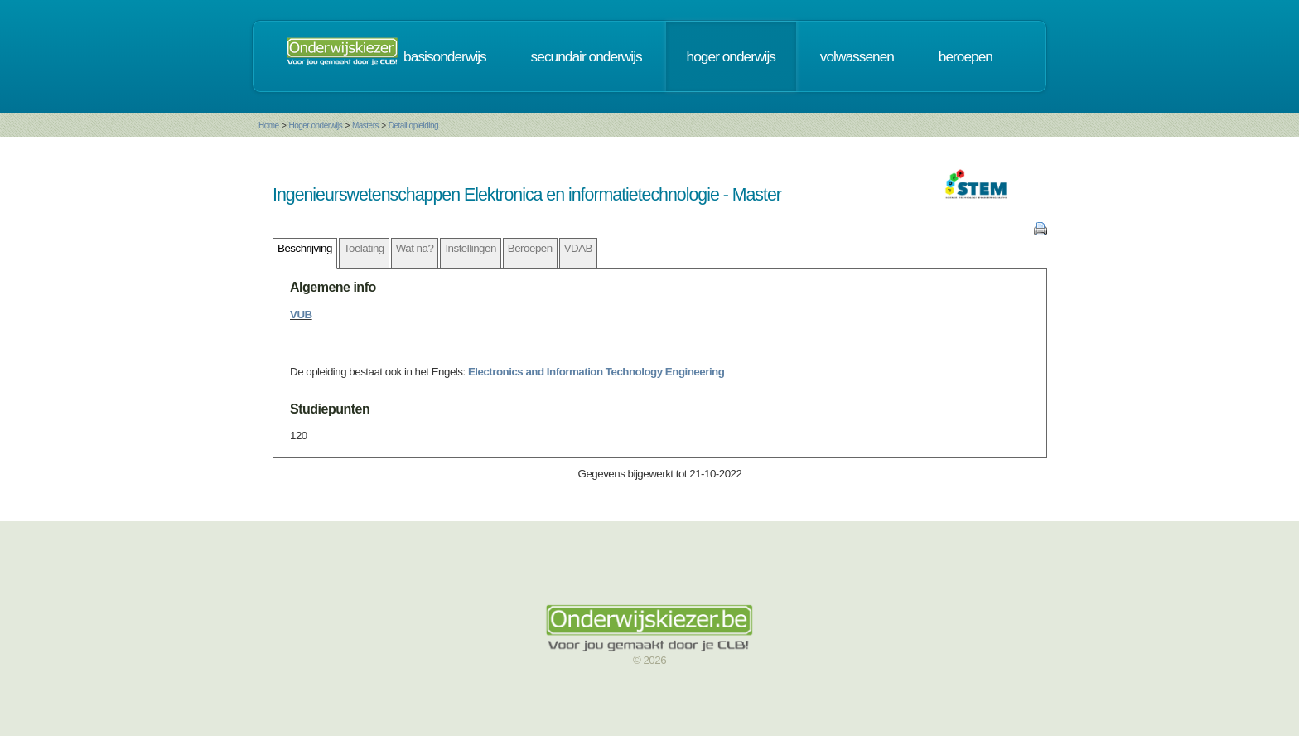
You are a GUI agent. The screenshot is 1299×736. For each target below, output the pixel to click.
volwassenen (857, 56)
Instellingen (470, 248)
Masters (365, 125)
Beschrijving (305, 248)
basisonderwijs (444, 56)
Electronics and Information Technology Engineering (596, 372)
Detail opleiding (413, 125)
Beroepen (530, 248)
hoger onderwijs (731, 56)
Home (268, 125)
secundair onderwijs (586, 56)
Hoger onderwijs (315, 125)
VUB (301, 314)
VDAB (578, 248)
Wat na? (415, 248)
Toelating (364, 248)
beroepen (965, 56)
